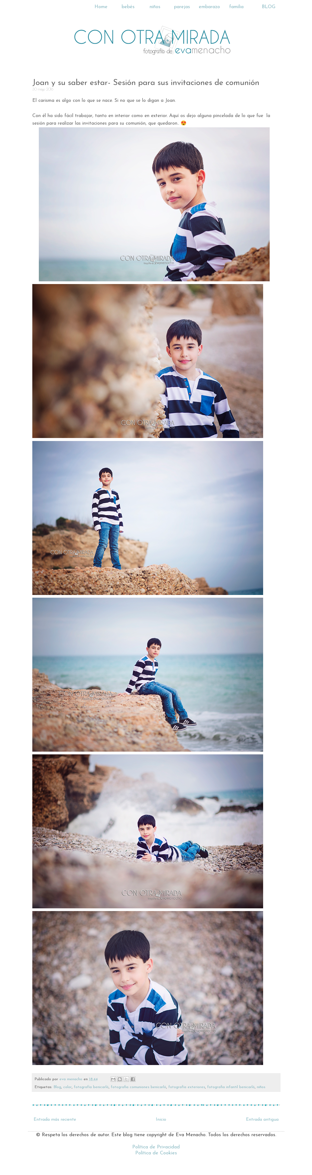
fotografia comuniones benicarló (138, 1087)
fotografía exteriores (186, 1087)
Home (101, 7)
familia (236, 7)
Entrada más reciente (55, 1119)
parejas (182, 7)
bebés (128, 7)
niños (155, 7)
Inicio (161, 1119)
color (67, 1087)
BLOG (268, 7)
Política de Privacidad (156, 1147)
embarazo (209, 7)
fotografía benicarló (91, 1087)
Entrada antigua (262, 1119)
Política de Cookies (156, 1153)
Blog (57, 1087)
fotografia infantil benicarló (231, 1087)
